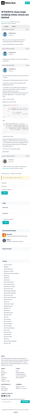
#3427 (27, 29)
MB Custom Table (7, 288)
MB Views (5, 338)
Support (3, 21)
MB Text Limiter (7, 325)
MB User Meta (6, 334)
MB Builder (5, 277)
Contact (3, 379)
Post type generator (21, 374)
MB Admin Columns (7, 271)
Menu (27, 2)
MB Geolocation (7, 299)
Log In (4, 193)
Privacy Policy (16, 409)
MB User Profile (7, 336)
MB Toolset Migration (8, 328)
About (2, 371)
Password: (3, 186)
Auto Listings (4, 390)
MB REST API (6, 308)
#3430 (27, 65)
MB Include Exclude (8, 304)
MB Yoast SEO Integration (9, 341)
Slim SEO (3, 386)
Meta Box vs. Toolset (21, 388)
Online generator (20, 372)
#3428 (27, 48)
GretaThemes (4, 388)
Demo (17, 371)
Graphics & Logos (5, 381)
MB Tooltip (5, 330)
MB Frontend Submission (9, 297)
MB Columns (6, 280)
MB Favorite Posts (7, 295)
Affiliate (3, 374)
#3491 (27, 156)
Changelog (4, 377)
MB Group (5, 301)
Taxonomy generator (21, 376)
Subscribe (25, 401)
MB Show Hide (6, 314)
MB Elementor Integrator (9, 290)
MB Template (6, 319)
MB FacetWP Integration (9, 293)
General (7, 21)
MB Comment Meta (7, 282)
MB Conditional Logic (8, 284)
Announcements (7, 264)
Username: (4, 183)
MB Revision (6, 310)
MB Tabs (5, 317)
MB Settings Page (7, 312)
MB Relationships (7, 306)
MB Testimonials (7, 323)
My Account (4, 372)
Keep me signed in (7, 189)
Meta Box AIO (6, 343)
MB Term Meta (6, 321)
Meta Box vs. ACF (20, 386)
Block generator (20, 377)
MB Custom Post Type (8, 286)
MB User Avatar (7, 332)
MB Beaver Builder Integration (10, 273)
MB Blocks (5, 275)
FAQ (2, 376)
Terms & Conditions (24, 409)
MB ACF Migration (7, 269)
